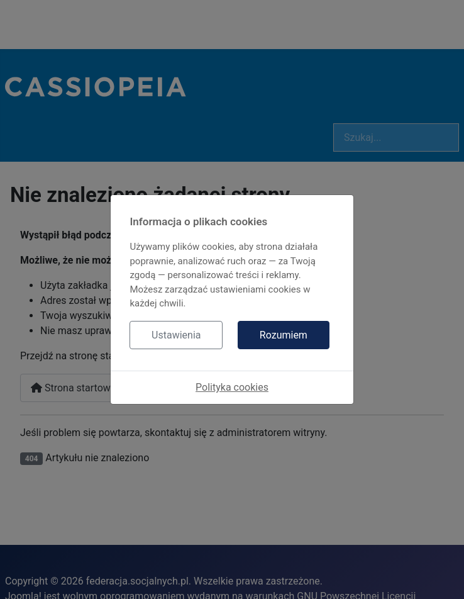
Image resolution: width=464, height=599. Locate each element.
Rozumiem (283, 335)
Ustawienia (176, 335)
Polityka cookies (232, 387)
